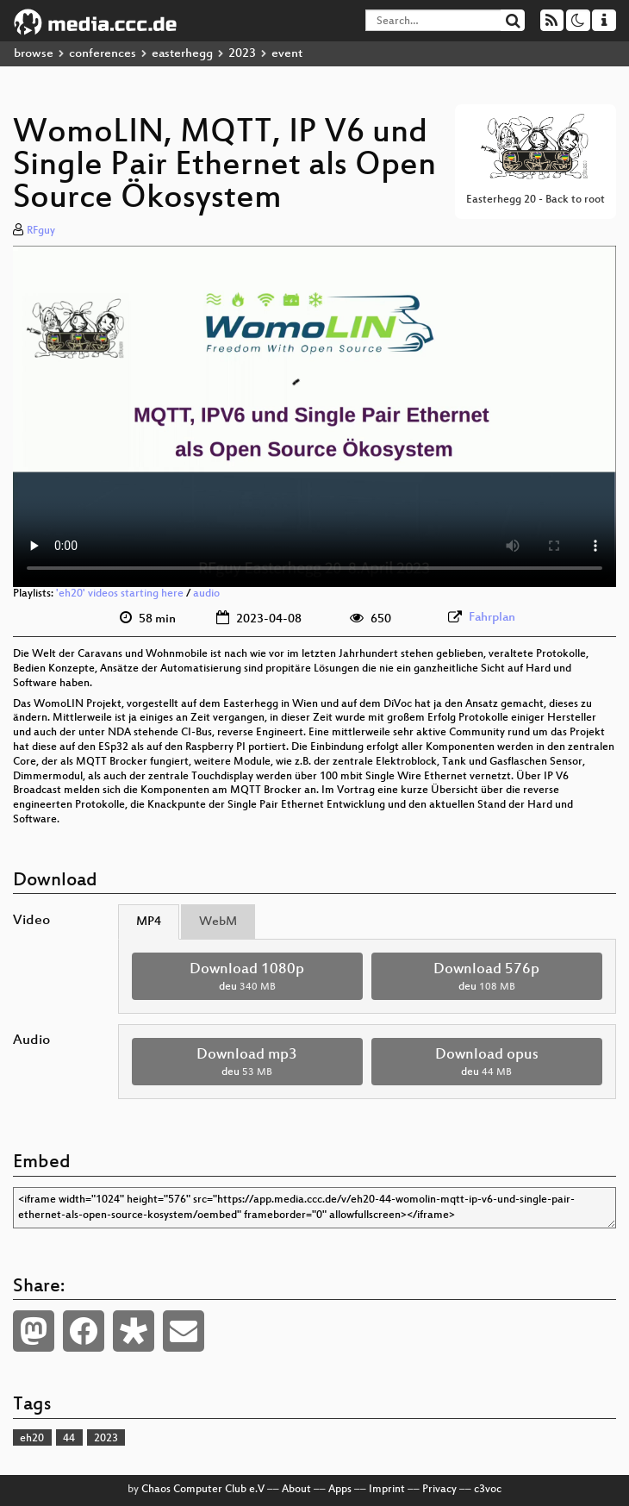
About (296, 1490)
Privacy (439, 1490)
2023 (242, 54)
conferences (102, 54)
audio (206, 594)
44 (69, 1439)
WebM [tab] (218, 922)
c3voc (487, 1490)
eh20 (32, 1439)
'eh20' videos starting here (120, 594)
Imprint (387, 1490)
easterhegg (182, 54)
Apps (340, 1490)
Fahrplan (492, 617)
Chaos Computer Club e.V (203, 1490)
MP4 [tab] (148, 922)
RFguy (41, 231)
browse (33, 54)
